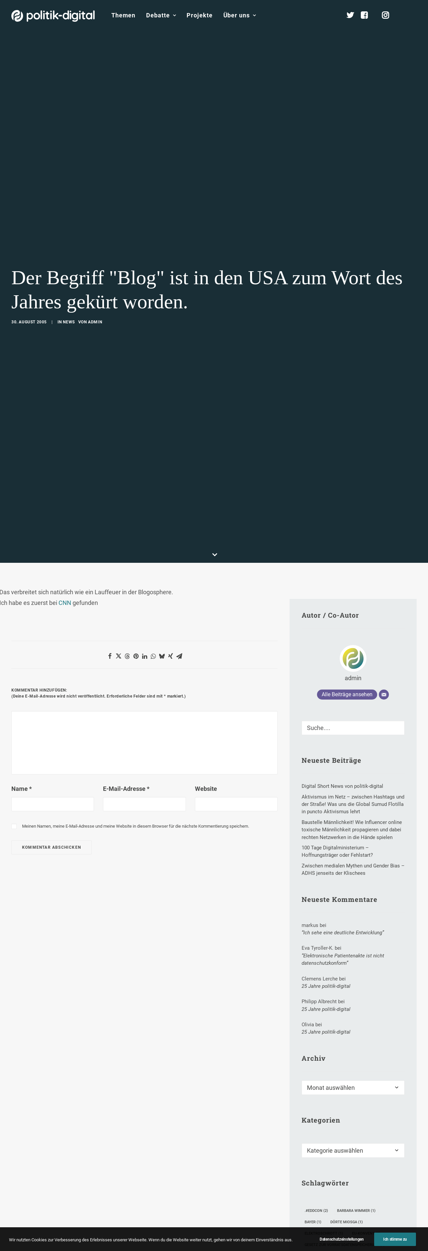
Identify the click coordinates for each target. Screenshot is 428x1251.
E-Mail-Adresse (126, 714)
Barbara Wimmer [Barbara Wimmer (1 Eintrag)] (356, 1136)
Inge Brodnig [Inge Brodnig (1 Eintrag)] (359, 1182)
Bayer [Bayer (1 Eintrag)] (313, 1148)
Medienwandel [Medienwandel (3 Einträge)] (321, 1205)
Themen (123, 15)
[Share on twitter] (118, 582)
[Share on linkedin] (144, 582)
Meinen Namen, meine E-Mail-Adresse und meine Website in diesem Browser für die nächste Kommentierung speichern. (135, 751)
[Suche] (353, 653)
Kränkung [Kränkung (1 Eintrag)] (317, 1193)
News (69, 285)
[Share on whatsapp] (153, 582)
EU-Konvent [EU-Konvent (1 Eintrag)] (366, 1159)
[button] (414, 15)
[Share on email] (179, 582)
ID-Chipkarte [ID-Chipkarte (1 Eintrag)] (320, 1182)
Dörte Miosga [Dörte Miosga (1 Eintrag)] (346, 1148)
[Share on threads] (127, 582)
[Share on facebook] (110, 582)
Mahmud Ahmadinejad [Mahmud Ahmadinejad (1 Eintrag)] (363, 1193)
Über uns (239, 15)
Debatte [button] (161, 15)
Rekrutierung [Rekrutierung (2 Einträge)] (321, 1239)
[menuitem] (123, 15)
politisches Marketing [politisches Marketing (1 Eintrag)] (366, 1227)
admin (95, 285)
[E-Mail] (384, 620)
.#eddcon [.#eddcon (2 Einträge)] (316, 1136)
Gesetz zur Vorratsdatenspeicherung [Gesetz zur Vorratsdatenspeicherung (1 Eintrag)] (345, 1170)
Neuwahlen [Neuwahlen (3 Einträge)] (318, 1227)
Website (206, 714)
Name (21, 714)
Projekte (199, 15)
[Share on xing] (171, 582)
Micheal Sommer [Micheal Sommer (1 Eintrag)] (366, 1205)
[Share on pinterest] (136, 582)
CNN (65, 528)
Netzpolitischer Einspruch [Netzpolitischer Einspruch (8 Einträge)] (334, 1216)
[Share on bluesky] (162, 582)
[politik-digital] (53, 16)
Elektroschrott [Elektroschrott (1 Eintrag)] (324, 1159)
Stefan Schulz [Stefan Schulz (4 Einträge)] (363, 1239)
